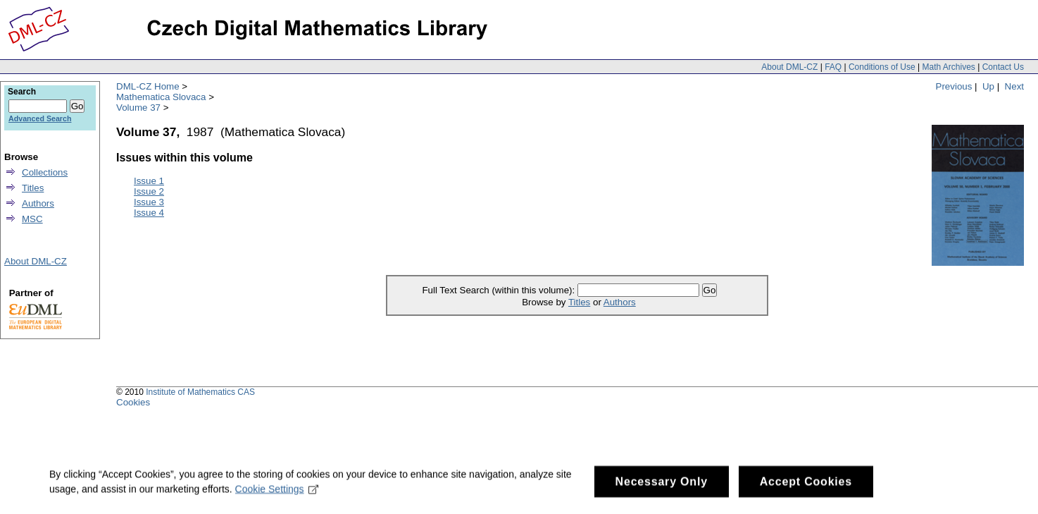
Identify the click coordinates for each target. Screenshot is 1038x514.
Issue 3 (149, 202)
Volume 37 (138, 107)
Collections (45, 172)
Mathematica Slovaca (161, 97)
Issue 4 (149, 212)
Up (988, 86)
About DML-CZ (789, 67)
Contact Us (1003, 67)
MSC (32, 219)
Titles (579, 302)
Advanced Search (39, 118)
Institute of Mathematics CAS (200, 392)
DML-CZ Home (148, 86)
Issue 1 (149, 181)
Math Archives (948, 67)
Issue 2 (149, 191)
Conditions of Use (882, 67)
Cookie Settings (277, 494)
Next (1014, 86)
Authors (620, 302)
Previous (954, 86)
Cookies (133, 402)
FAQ (833, 67)
